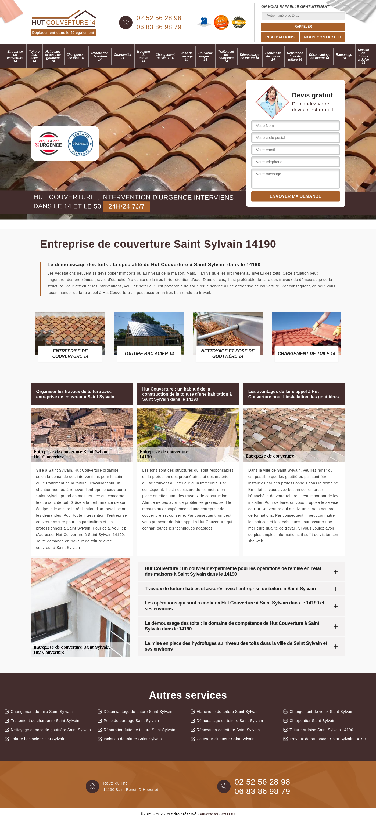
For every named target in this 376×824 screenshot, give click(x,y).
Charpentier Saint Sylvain (312, 721)
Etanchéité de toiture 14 (273, 56)
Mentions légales (217, 814)
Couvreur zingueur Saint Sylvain (226, 739)
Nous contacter (322, 37)
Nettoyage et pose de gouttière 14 (52, 56)
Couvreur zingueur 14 (205, 56)
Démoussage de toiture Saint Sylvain (230, 721)
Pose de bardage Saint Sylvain (131, 721)
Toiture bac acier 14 (34, 56)
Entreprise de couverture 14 (15, 56)
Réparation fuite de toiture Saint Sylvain (139, 730)
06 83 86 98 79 (159, 27)
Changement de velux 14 (165, 56)
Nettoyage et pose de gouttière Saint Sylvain (51, 730)
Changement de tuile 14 (75, 56)
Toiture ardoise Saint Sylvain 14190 (321, 730)
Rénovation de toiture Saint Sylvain (228, 730)
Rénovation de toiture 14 (99, 56)
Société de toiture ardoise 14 (363, 56)
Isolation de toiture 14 (143, 56)
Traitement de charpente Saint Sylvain (45, 721)
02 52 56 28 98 (159, 18)
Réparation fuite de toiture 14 (295, 56)
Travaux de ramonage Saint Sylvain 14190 (327, 739)
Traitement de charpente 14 (226, 56)
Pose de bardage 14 (186, 56)
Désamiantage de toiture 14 (319, 56)
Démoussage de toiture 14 (250, 56)
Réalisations (280, 37)
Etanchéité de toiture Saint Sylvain (228, 711)
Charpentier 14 (122, 56)
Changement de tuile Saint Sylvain (42, 711)
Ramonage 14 (344, 56)
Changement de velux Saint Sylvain (321, 711)
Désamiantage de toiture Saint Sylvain (138, 711)
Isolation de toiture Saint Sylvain (133, 739)
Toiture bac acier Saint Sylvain (38, 739)
